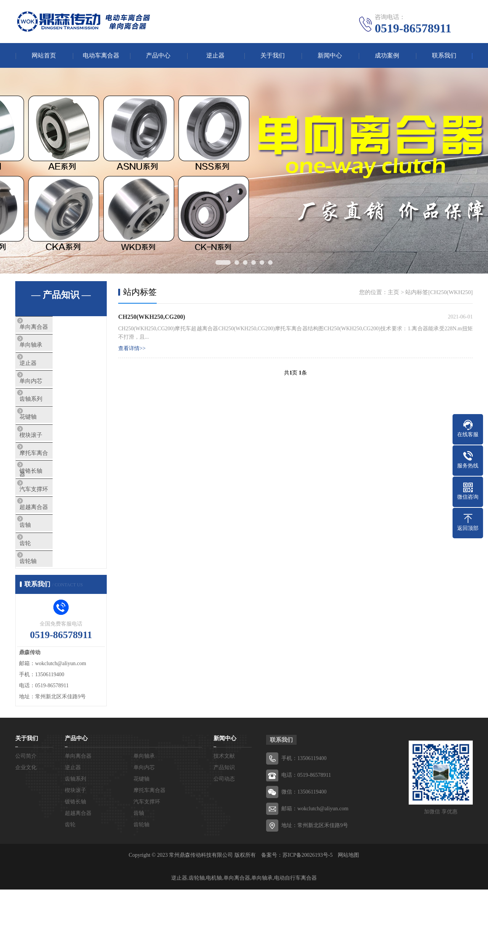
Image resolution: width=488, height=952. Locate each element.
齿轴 (39, 575)
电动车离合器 (101, 55)
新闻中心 (330, 55)
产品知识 (224, 830)
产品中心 (158, 55)
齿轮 (39, 597)
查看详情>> (132, 348)
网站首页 (44, 55)
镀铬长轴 (44, 507)
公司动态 (224, 841)
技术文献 (224, 818)
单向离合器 (47, 328)
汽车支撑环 (47, 530)
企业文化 (26, 830)
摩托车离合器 (50, 485)
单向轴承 (44, 350)
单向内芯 (44, 395)
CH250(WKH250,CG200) (151, 317)
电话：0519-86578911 (306, 837)
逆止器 (215, 55)
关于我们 (272, 55)
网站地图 (348, 917)
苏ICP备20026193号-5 (307, 917)
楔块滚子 (44, 462)
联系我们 (444, 55)
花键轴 (41, 440)
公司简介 (26, 818)
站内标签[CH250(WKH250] (439, 292)
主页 (393, 292)
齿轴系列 (44, 417)
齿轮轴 (41, 620)
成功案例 (387, 55)
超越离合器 (47, 552)
